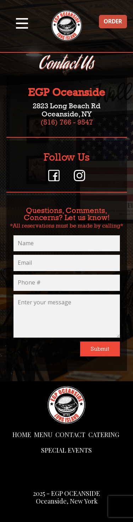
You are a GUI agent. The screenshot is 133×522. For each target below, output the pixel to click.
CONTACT (70, 434)
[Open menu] (22, 23)
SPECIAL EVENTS (66, 450)
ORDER (113, 21)
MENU (43, 434)
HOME (21, 434)
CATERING (104, 434)
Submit (100, 348)
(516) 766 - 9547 (66, 122)
